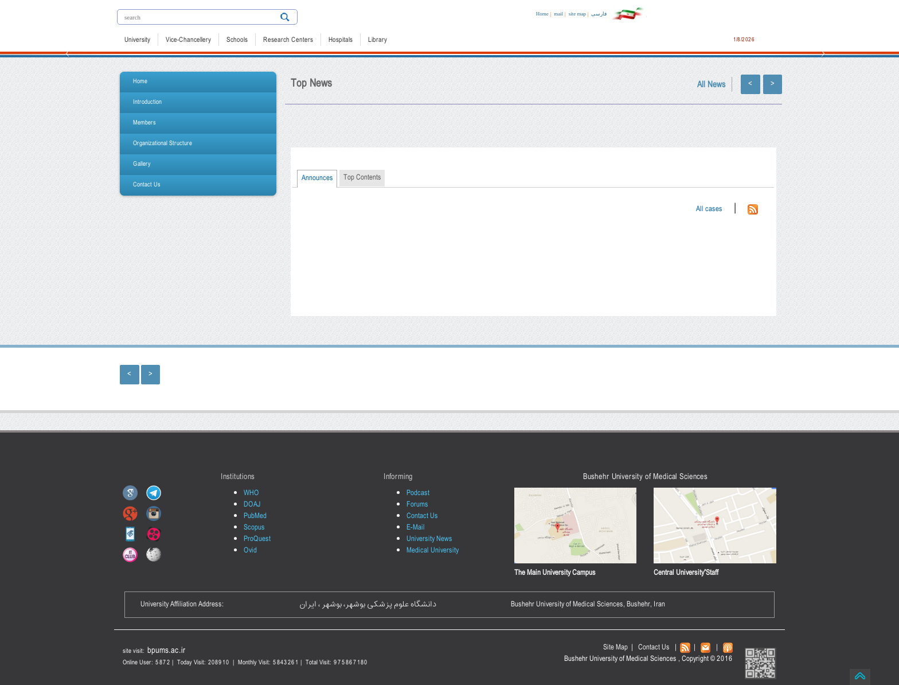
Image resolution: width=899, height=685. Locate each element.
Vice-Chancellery (188, 40)
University (137, 40)
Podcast (417, 493)
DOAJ (252, 504)
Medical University (432, 550)
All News (711, 85)
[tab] (317, 179)
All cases (709, 209)
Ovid (250, 550)
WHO (251, 493)
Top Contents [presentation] (362, 177)
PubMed (255, 516)
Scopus (254, 527)
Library (377, 40)
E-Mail (415, 527)
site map (577, 14)
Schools (237, 40)
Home (542, 14)
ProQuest (257, 539)
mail (558, 14)
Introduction (147, 102)
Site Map (615, 647)
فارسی (599, 14)
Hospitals (341, 40)
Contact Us (147, 185)
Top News (311, 83)
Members (144, 123)
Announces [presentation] (317, 178)
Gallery (142, 164)
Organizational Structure (162, 144)
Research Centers (288, 40)
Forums (417, 504)
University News (429, 539)
